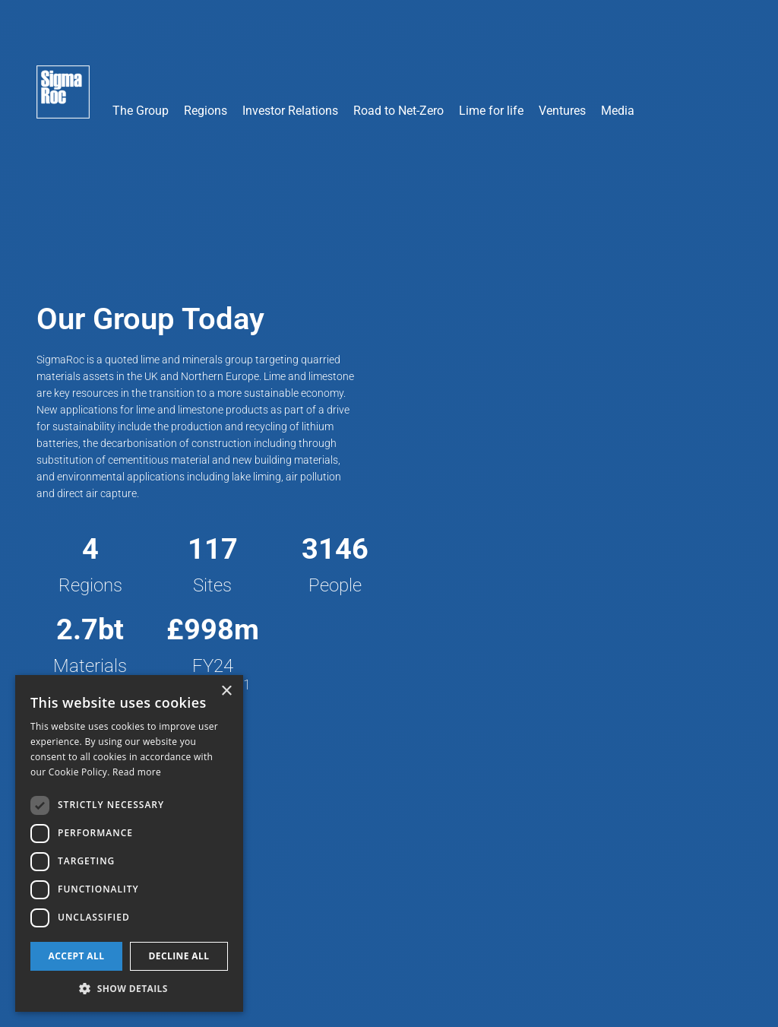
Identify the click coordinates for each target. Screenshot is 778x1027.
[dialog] (129, 843)
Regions (205, 110)
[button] (140, 67)
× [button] (226, 691)
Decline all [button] (179, 955)
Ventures (562, 110)
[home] (63, 99)
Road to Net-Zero (398, 110)
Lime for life (491, 110)
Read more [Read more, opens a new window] (136, 771)
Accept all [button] (77, 955)
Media (617, 110)
